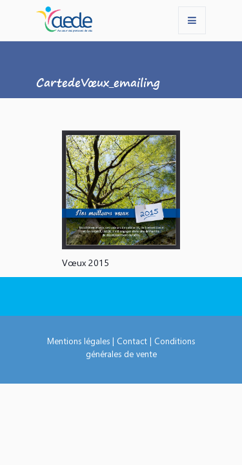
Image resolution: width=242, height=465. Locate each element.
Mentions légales (78, 340)
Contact (132, 340)
